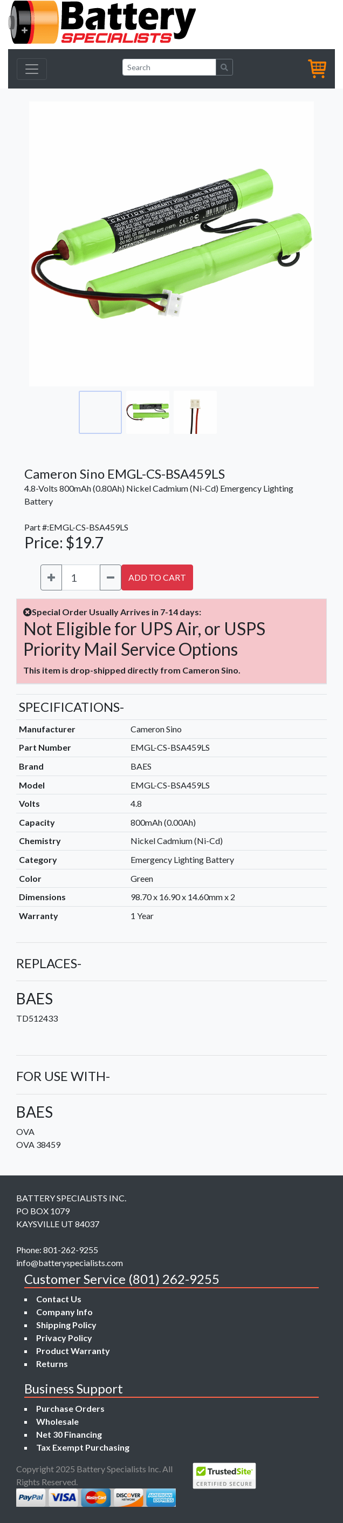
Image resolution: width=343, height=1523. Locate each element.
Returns (52, 1363)
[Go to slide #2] (147, 412)
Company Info (64, 1312)
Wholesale (57, 1421)
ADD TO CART (157, 577)
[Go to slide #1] (100, 412)
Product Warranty (73, 1350)
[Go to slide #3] (195, 412)
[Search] (169, 67)
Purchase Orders (70, 1408)
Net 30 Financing (69, 1434)
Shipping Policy (66, 1325)
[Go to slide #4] (242, 412)
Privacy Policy (64, 1337)
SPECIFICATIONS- (71, 707)
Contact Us (58, 1299)
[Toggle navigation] (32, 69)
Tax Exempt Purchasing (82, 1447)
